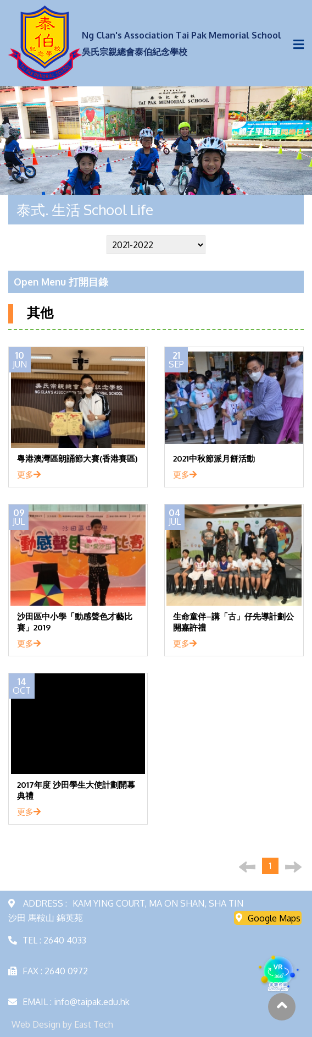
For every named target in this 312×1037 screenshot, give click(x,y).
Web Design (36, 1024)
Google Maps (268, 917)
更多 (29, 474)
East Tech (93, 1024)
